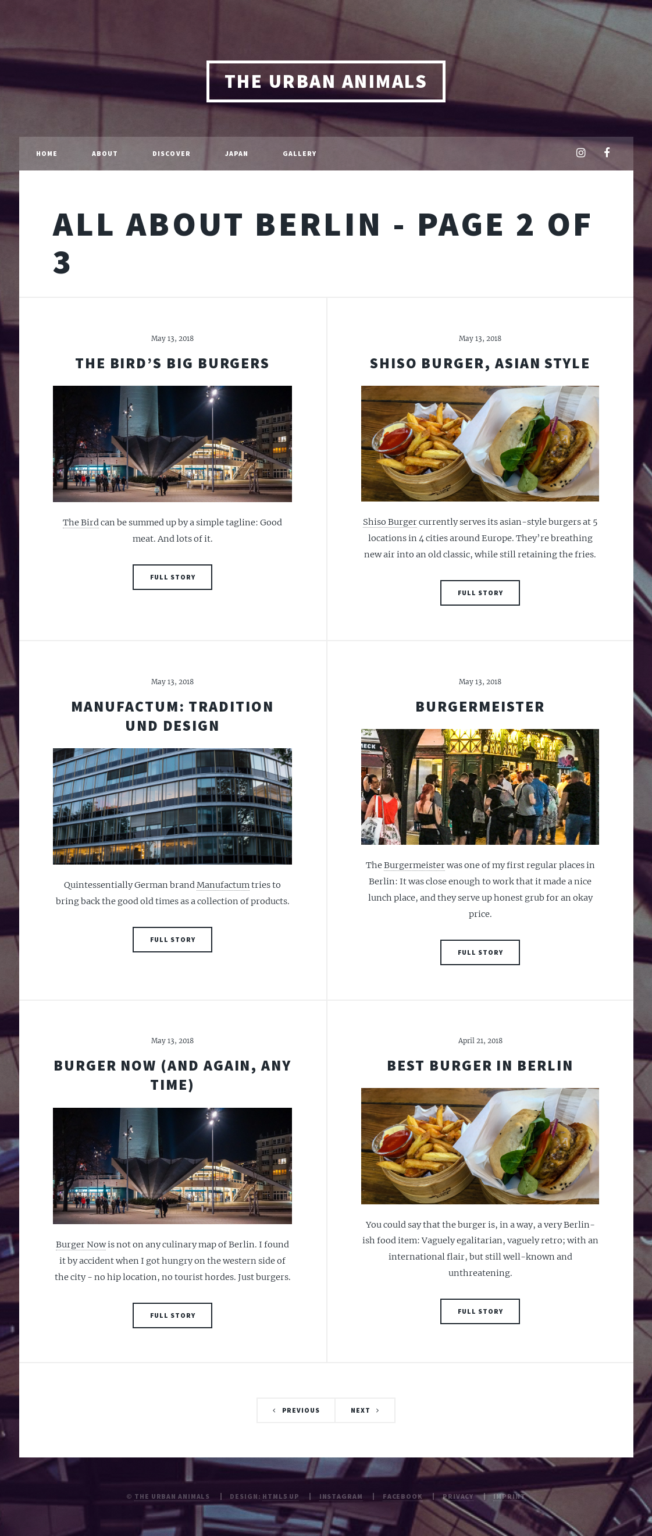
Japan (237, 153)
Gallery (300, 153)
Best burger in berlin (480, 1065)
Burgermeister (479, 706)
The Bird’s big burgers (172, 363)
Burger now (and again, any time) (172, 1075)
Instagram (341, 1496)
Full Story (172, 577)
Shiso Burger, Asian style (480, 363)
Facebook (403, 1496)
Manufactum (223, 885)
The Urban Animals (326, 81)
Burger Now (81, 1244)
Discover (171, 153)
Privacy (458, 1496)
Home (47, 153)
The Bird (81, 522)
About (105, 153)
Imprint (509, 1496)
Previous (301, 1410)
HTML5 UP (280, 1496)
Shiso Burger (390, 522)
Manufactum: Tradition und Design (172, 716)
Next (360, 1410)
